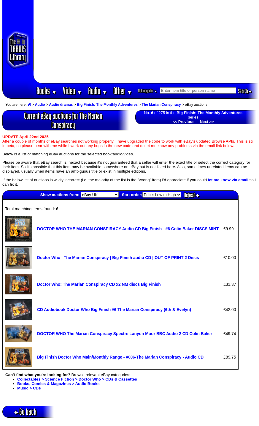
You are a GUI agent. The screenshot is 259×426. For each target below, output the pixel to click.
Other (122, 91)
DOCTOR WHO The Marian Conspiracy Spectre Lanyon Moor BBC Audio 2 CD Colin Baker (124, 333)
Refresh (191, 195)
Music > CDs (29, 388)
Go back (25, 411)
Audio (97, 91)
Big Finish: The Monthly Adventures (107, 104)
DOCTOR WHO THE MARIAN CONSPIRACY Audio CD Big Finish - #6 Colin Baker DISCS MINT (128, 228)
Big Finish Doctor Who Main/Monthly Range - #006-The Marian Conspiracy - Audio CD (120, 357)
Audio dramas (61, 104)
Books (46, 91)
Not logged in (147, 90)
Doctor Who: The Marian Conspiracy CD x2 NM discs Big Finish (99, 284)
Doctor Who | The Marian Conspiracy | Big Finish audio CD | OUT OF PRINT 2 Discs (118, 257)
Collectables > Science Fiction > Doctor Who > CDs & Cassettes (77, 379)
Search (245, 91)
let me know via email (228, 180)
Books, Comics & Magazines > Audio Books (58, 383)
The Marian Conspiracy (161, 104)
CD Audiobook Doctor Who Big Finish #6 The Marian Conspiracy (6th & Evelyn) (114, 309)
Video (72, 91)
